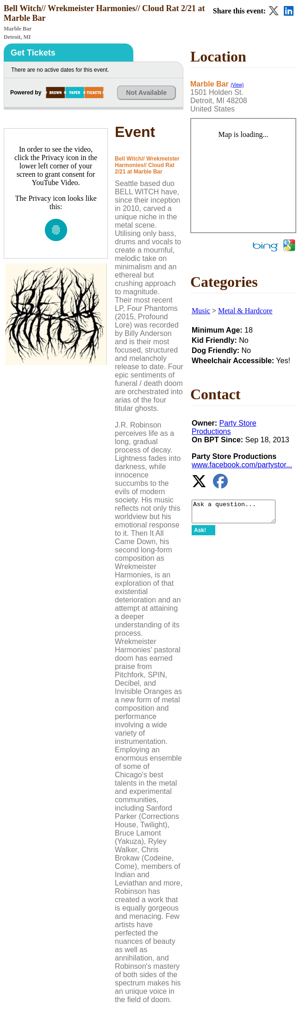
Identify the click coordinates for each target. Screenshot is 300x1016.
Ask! (200, 534)
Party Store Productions (224, 427)
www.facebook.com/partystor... (242, 465)
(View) (237, 84)
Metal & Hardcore (245, 311)
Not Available (146, 92)
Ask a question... (238, 513)
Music (201, 311)
